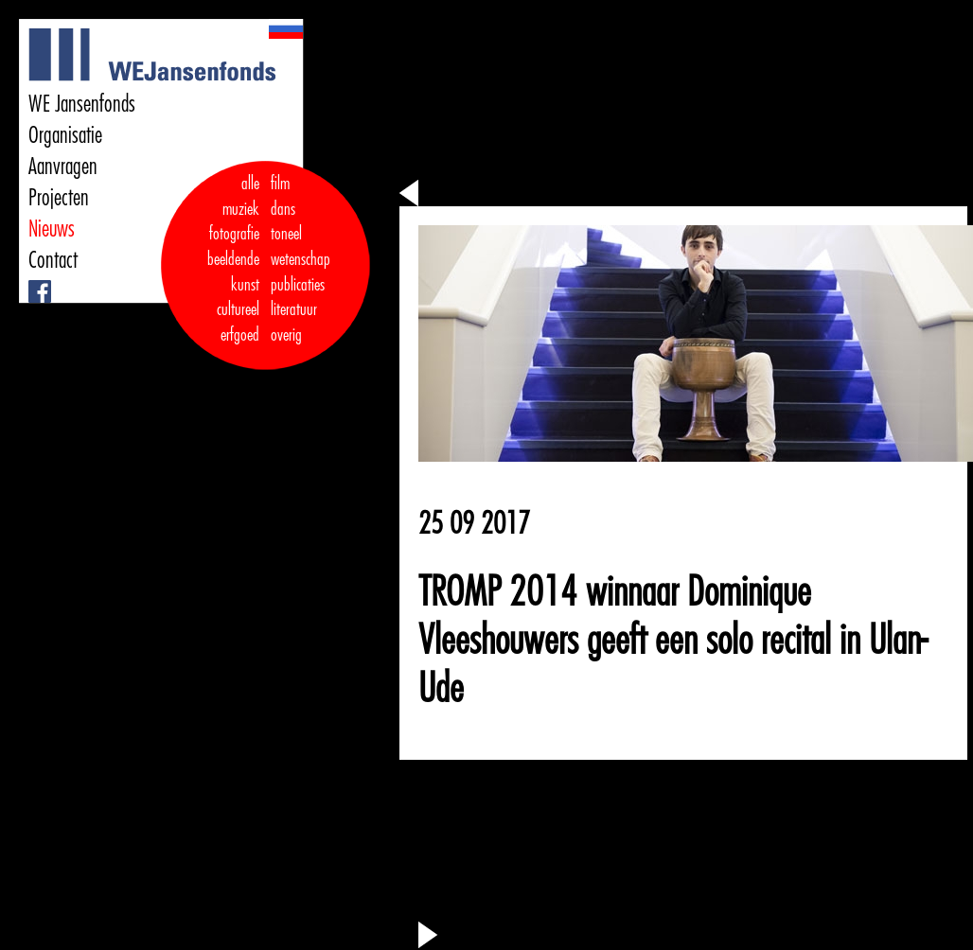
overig (286, 334)
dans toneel (287, 222)
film (280, 183)
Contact (53, 260)
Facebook (30, 280)
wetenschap (300, 259)
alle (250, 183)
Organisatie (65, 135)
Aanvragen (62, 166)
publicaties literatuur (298, 297)
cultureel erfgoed (238, 322)
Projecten (58, 197)
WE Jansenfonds (81, 104)
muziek (240, 209)
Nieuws (51, 229)
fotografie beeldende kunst (233, 258)
